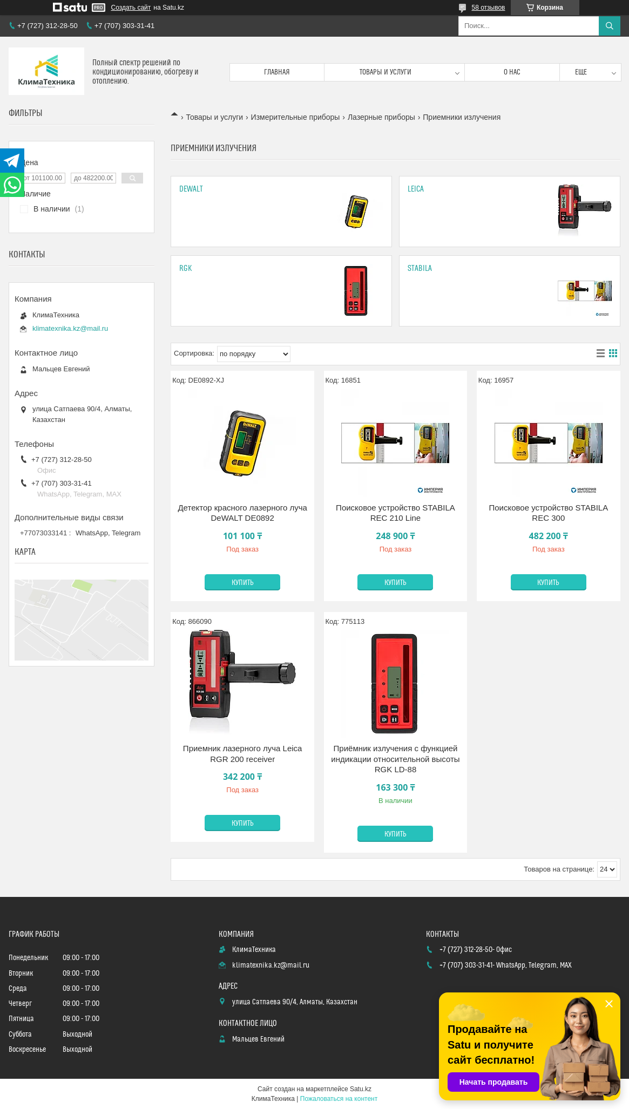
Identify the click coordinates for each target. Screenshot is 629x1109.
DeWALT (191, 189)
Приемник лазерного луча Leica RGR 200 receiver (242, 754)
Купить (243, 583)
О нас (512, 72)
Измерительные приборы (295, 117)
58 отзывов (488, 7)
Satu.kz (360, 1089)
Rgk (185, 268)
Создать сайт (131, 7)
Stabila (420, 268)
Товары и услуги (385, 72)
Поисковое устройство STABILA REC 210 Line (395, 513)
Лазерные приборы (381, 117)
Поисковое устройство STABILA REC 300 (548, 513)
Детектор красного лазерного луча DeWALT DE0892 (242, 513)
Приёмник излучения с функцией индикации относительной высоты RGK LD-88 (395, 759)
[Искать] (609, 26)
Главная (277, 72)
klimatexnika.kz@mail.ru (70, 328)
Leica (416, 189)
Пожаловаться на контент (338, 1099)
